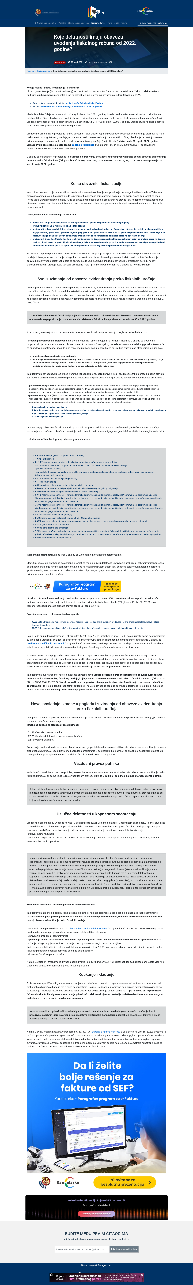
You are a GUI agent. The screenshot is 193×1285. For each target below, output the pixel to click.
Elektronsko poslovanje (78, 23)
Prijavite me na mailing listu (124, 1249)
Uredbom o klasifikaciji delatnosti (45, 643)
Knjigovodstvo (98, 23)
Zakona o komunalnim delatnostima (87, 928)
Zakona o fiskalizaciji (83, 144)
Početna (62, 23)
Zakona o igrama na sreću (106, 1031)
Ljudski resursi (120, 23)
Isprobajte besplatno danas (96, 1213)
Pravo (109, 23)
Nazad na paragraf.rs (45, 23)
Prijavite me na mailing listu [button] (152, 23)
